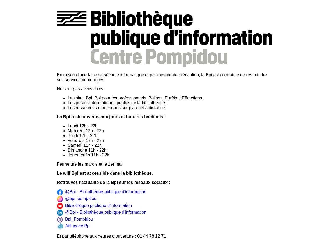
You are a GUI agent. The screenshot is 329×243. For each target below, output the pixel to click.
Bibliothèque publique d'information (94, 206)
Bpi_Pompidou (75, 220)
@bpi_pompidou (77, 199)
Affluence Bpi (74, 226)
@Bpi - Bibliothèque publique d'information (102, 192)
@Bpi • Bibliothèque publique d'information (102, 213)
